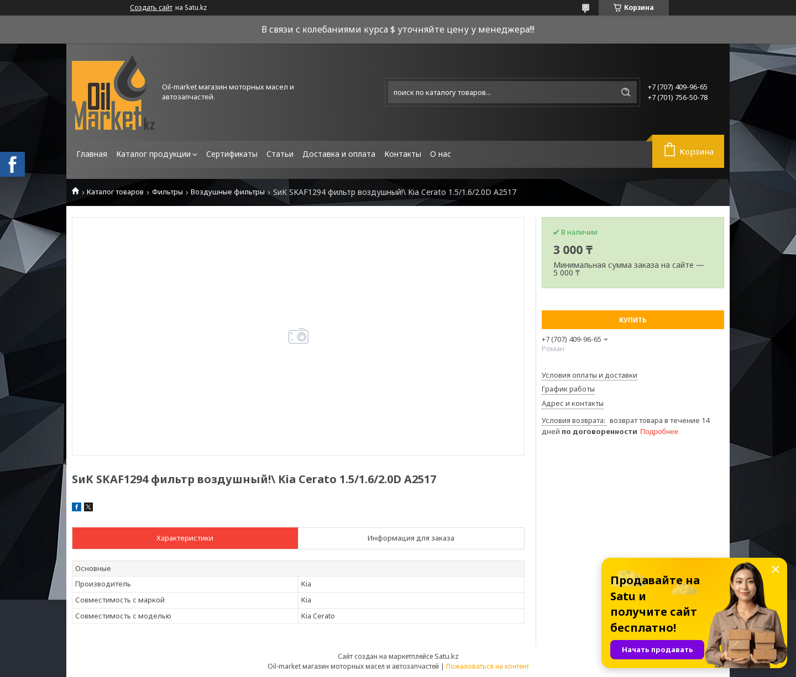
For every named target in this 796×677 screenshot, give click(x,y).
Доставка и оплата (338, 154)
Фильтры (167, 192)
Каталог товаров (115, 192)
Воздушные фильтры (228, 192)
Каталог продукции (153, 154)
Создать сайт (151, 8)
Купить (633, 320)
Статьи (280, 154)
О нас (440, 154)
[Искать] (626, 92)
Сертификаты (232, 154)
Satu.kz (446, 656)
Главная (91, 154)
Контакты (402, 154)
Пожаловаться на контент (487, 666)
